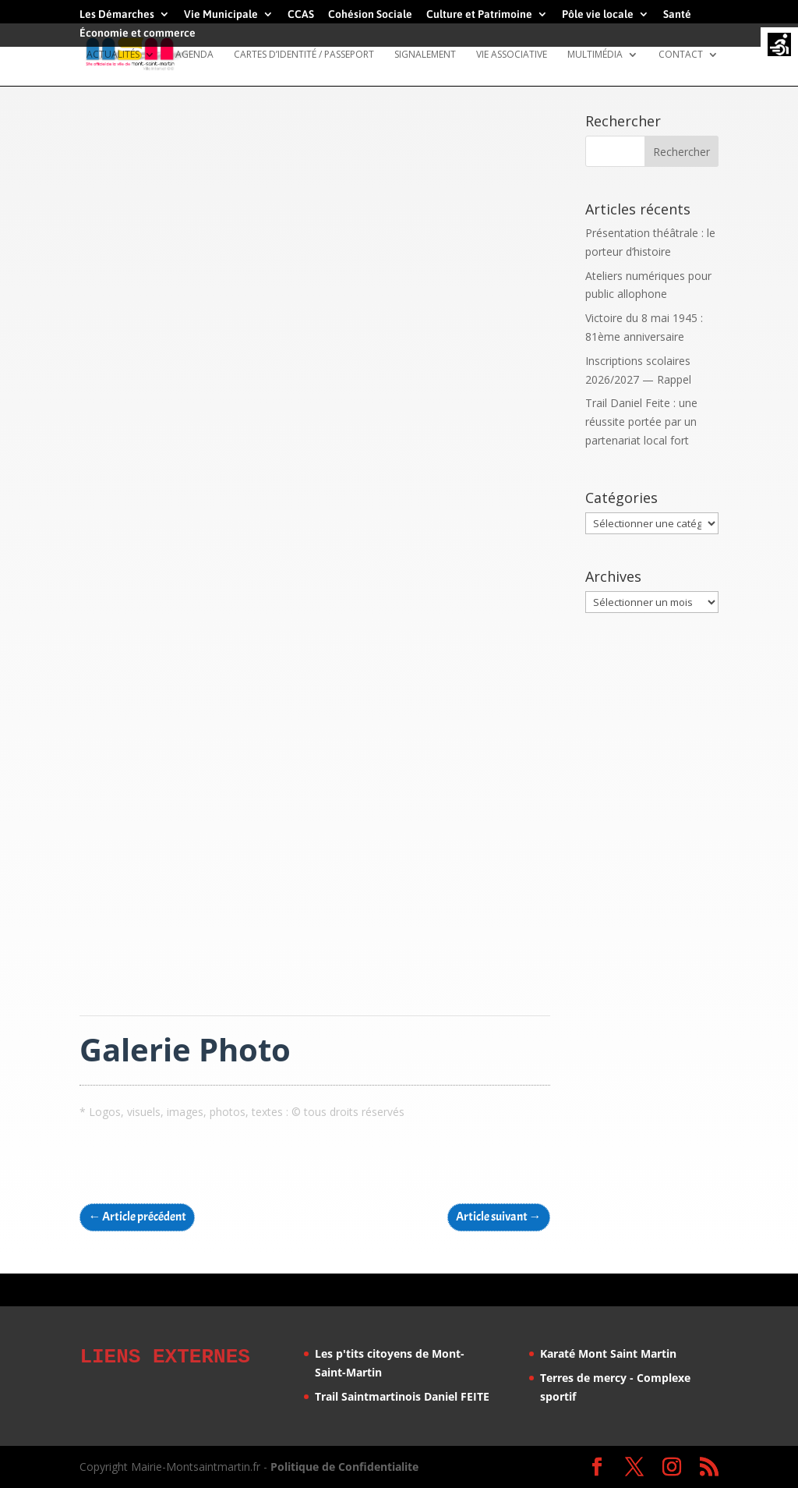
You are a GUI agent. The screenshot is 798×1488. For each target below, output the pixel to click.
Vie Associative (511, 55)
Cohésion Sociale (370, 14)
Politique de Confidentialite (344, 1466)
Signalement (425, 55)
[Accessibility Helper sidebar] (779, 46)
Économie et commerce (137, 33)
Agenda (194, 55)
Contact (681, 55)
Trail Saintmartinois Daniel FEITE (402, 1396)
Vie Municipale (221, 14)
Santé (677, 14)
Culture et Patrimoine (479, 14)
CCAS (301, 14)
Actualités (113, 55)
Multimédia (595, 55)
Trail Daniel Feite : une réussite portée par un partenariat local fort (641, 421)
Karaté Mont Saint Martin (608, 1353)
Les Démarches (116, 14)
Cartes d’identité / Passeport (304, 55)
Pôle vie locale (598, 14)
